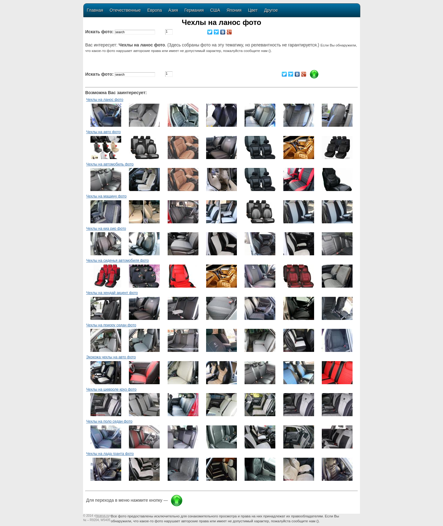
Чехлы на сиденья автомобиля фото (117, 260)
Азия (173, 10)
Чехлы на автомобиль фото (110, 164)
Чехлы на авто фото (103, 132)
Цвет (252, 10)
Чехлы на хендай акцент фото (112, 293)
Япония (234, 10)
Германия (194, 10)
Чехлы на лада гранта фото (110, 454)
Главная (95, 10)
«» (102, 515)
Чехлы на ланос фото (104, 100)
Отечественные (125, 10)
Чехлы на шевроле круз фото (111, 389)
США (215, 10)
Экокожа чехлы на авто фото (111, 357)
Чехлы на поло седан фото (109, 421)
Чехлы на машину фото (106, 196)
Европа (154, 10)
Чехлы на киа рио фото (106, 228)
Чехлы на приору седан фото (111, 325)
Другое (271, 10)
